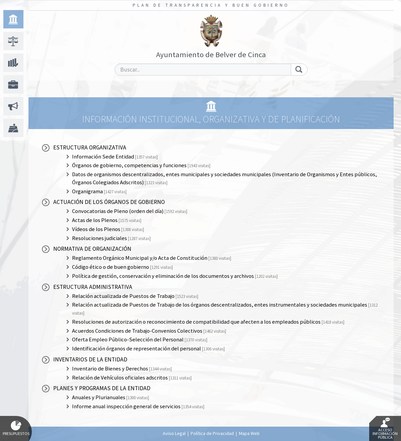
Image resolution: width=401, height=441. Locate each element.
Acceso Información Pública (385, 429)
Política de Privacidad (212, 433)
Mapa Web (249, 433)
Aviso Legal (174, 433)
